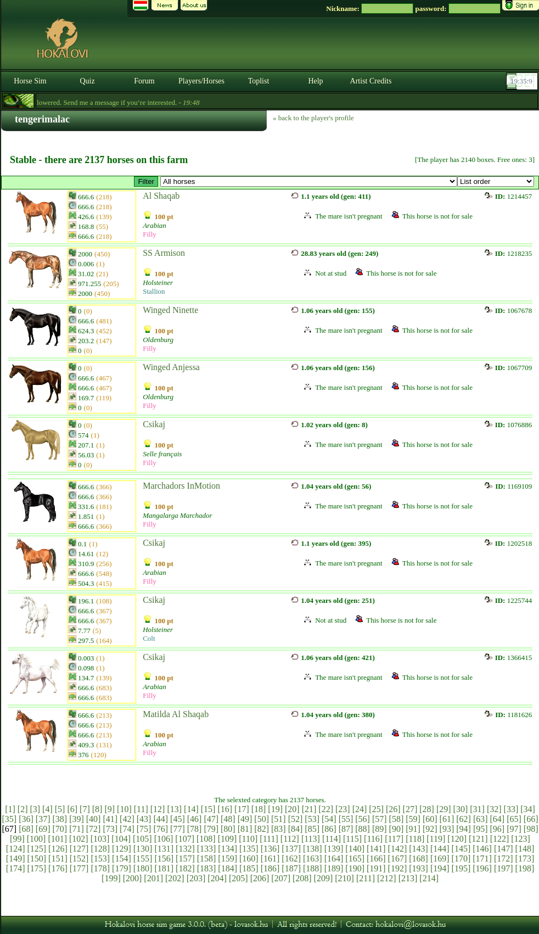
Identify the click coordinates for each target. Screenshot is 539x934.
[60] (430, 819)
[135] (249, 848)
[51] (278, 819)
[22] (325, 809)
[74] (127, 829)
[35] (9, 819)
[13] (174, 809)
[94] (463, 829)
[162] (291, 858)
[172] (503, 858)
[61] (447, 819)
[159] (227, 858)
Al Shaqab (161, 195)
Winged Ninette (170, 310)
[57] (379, 819)
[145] (461, 848)
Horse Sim (30, 81)
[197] (503, 868)
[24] (359, 809)
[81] (245, 829)
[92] (430, 829)
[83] (278, 829)
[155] (143, 858)
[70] (59, 829)
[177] (79, 868)
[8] (97, 809)
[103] (100, 838)
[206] (260, 878)
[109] (227, 838)
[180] (143, 868)
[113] (310, 838)
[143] (418, 848)
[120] (457, 838)
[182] (185, 868)
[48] (228, 819)
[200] (132, 878)
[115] (352, 838)
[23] (342, 809)
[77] (177, 829)
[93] (447, 829)
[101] (57, 838)
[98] (531, 829)
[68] (26, 829)
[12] (157, 809)
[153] (100, 858)
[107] (184, 838)
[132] (185, 848)
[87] (346, 829)
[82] (261, 829)
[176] (58, 868)
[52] (295, 819)
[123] (520, 838)
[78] (194, 829)
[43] (144, 819)
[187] (291, 868)
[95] (480, 829)
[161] (270, 858)
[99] (17, 838)
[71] (76, 829)
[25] (376, 809)
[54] (329, 819)
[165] (354, 858)
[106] (163, 838)
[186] (270, 868)
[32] (494, 809)
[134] (227, 848)
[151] (58, 858)
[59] (413, 819)
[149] (15, 858)
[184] (227, 868)
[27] (410, 809)
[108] (206, 838)
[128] (100, 848)
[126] (58, 848)
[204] (217, 878)
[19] (275, 809)
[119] (435, 838)
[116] (373, 838)
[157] (185, 858)
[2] (23, 809)
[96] (497, 829)
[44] (160, 819)
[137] (291, 848)
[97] (514, 829)
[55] (346, 819)
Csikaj (154, 424)
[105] (142, 838)
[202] (174, 878)
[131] (163, 848)
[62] (463, 819)
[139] (334, 848)
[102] (78, 838)
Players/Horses (201, 81)
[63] (480, 819)
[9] (109, 809)
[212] (386, 878)
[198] (525, 868)
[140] (354, 848)
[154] (121, 858)
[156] (163, 858)
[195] (461, 868)
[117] (394, 838)
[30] (460, 809)
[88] (362, 829)
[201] (153, 878)
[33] (511, 809)
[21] (309, 809)
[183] (206, 868)
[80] (228, 829)
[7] (85, 809)
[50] (261, 819)
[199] (111, 878)
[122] (499, 838)
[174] (15, 868)
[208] (302, 878)
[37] (43, 819)
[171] (482, 858)
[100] (36, 838)
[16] (224, 809)
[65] (514, 819)
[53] (312, 819)
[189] (334, 868)
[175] (36, 868)
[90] (396, 829)
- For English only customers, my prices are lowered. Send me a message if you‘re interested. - (169, 102)
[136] (270, 848)
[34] (527, 809)
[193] (418, 868)
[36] (26, 819)
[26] (393, 809)
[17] (241, 809)
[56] (362, 819)
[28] (426, 809)
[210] (344, 878)
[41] (110, 819)
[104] (121, 838)
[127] (79, 848)
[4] (47, 809)
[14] (191, 809)
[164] (334, 858)
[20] (292, 809)
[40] (93, 819)
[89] (379, 829)
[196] (482, 868)
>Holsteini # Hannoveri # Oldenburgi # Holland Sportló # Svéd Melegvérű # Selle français (308, 181)
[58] (396, 819)
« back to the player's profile (313, 118)
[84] (295, 829)
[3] (35, 809)
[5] (60, 809)
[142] (397, 848)
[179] (121, 868)
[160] (249, 858)
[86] (329, 829)
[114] (331, 838)
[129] (121, 848)
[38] (59, 819)
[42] (127, 819)
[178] (100, 868)
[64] (497, 819)
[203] (196, 878)
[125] (36, 848)
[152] (79, 858)
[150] (36, 858)
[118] (415, 838)
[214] (429, 878)
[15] (208, 809)
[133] (206, 848)
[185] (249, 868)
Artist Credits (371, 81)
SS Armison (164, 253)
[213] (408, 878)
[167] (397, 858)
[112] (289, 838)
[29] (443, 809)
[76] (160, 829)
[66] (531, 819)
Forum (144, 81)
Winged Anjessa (171, 367)
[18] (258, 809)
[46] (194, 819)
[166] (376, 858)
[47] (211, 819)
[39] (76, 819)
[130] (143, 848)
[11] (141, 809)
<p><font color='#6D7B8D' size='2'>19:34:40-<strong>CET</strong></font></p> (523, 81)
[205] (238, 878)
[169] (440, 858)
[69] (43, 829)
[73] (110, 829)
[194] (440, 868)
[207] (280, 878)
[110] (248, 838)
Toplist (259, 81)
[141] (376, 848)
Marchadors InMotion (181, 485)
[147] (503, 848)
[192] (397, 868)
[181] (163, 868)
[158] (206, 858)
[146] (482, 848)
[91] (413, 829)
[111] (269, 838)
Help (315, 81)
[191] (376, 868)
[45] (177, 819)
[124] (15, 848)
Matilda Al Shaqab (176, 714)
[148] (525, 848)
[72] (93, 829)
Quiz (87, 81)
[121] (478, 838)
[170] (461, 858)
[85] (312, 829)
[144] (440, 848)
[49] (245, 819)
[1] (10, 809)
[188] (312, 868)
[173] (525, 858)
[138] (312, 848)
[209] (323, 878)
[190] (354, 868)
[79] (211, 829)
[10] (124, 809)
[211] (365, 878)
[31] (477, 809)
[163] (312, 858)
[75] (144, 829)
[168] (418, 858)
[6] (72, 809)
